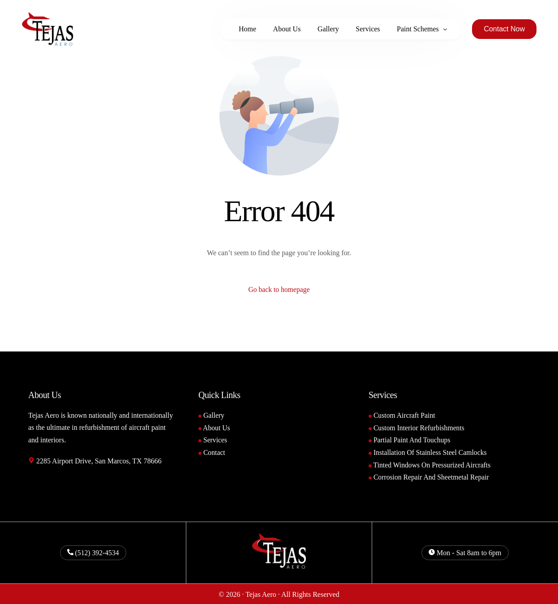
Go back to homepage (279, 290)
